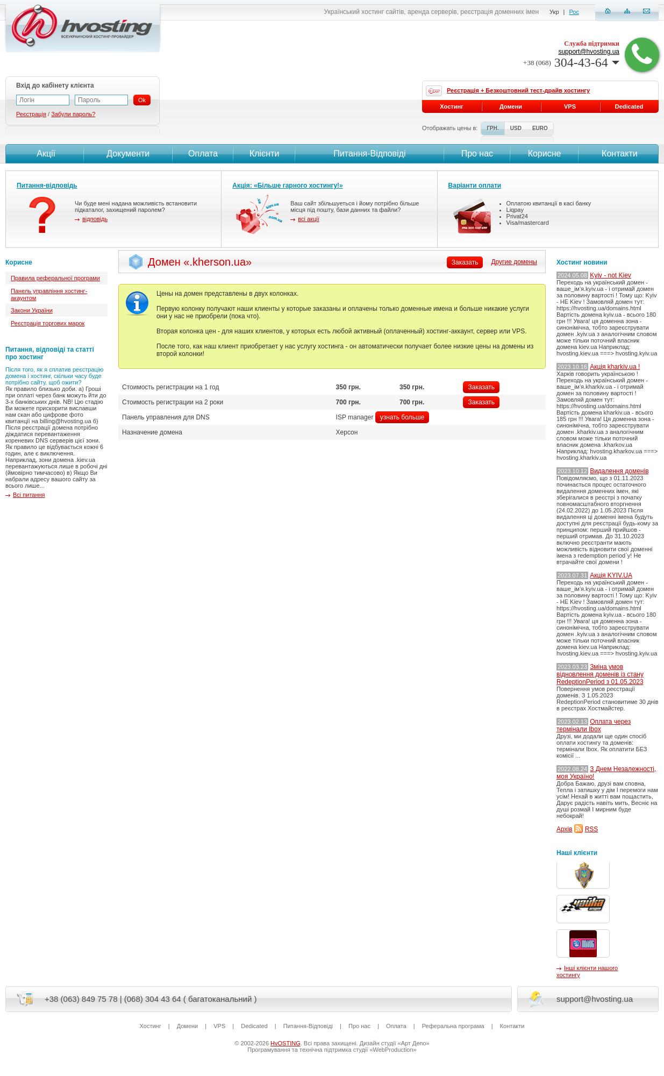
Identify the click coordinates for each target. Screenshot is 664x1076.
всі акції (308, 219)
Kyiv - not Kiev (610, 275)
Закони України (32, 310)
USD (516, 128)
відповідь (95, 219)
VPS (570, 106)
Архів (564, 829)
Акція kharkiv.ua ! (615, 366)
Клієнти (264, 153)
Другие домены (514, 262)
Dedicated (629, 106)
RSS (591, 829)
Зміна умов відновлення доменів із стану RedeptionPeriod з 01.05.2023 (600, 674)
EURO (540, 128)
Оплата (203, 153)
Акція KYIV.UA (611, 575)
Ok (142, 100)
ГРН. (492, 128)
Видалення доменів (619, 471)
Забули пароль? (73, 114)
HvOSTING (285, 1043)
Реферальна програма (453, 1026)
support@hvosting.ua (588, 51)
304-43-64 (571, 62)
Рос (574, 12)
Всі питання (29, 494)
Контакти (618, 153)
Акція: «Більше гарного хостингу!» (287, 185)
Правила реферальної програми (55, 278)
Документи (127, 153)
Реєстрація (31, 114)
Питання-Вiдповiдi (369, 153)
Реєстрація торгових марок (47, 323)
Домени (510, 106)
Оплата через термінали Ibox (593, 725)
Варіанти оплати (475, 185)
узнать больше (402, 417)
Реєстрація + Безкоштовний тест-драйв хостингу (518, 90)
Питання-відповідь (47, 185)
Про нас (477, 153)
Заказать (481, 387)
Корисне (544, 153)
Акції (44, 153)
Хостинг (451, 106)
